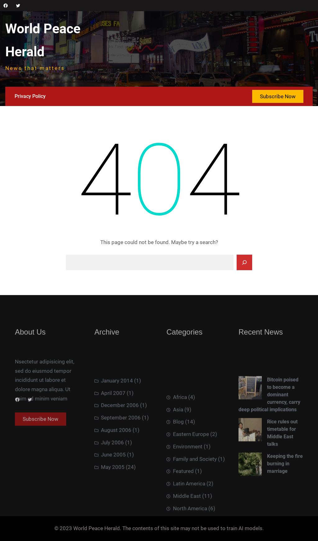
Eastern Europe (191, 468)
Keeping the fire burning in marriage (285, 487)
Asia (178, 443)
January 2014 (117, 403)
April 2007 (113, 415)
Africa (180, 431)
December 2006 (120, 428)
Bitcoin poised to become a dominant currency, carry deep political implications (269, 418)
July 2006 (112, 465)
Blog (178, 455)
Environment (187, 480)
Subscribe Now (278, 96)
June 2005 (113, 477)
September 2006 (121, 440)
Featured (183, 505)
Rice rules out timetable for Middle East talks (282, 456)
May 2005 (113, 490)
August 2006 (116, 452)
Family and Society (195, 492)
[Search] (244, 262)
